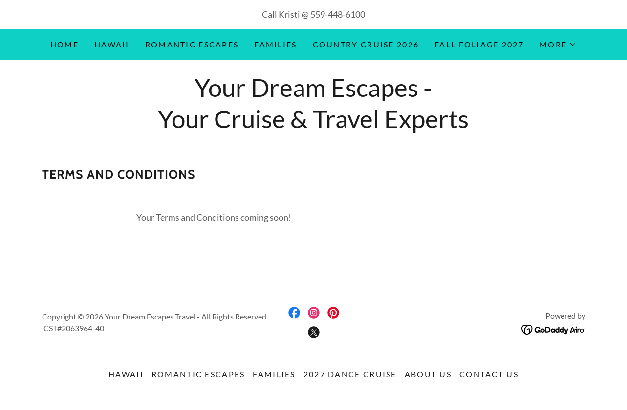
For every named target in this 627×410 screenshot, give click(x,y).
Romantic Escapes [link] (192, 44)
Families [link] (275, 44)
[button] (558, 44)
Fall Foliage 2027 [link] (479, 44)
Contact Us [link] (489, 374)
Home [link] (64, 44)
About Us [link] (428, 374)
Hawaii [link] (112, 44)
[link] (294, 312)
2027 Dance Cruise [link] (350, 374)
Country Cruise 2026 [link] (366, 44)
